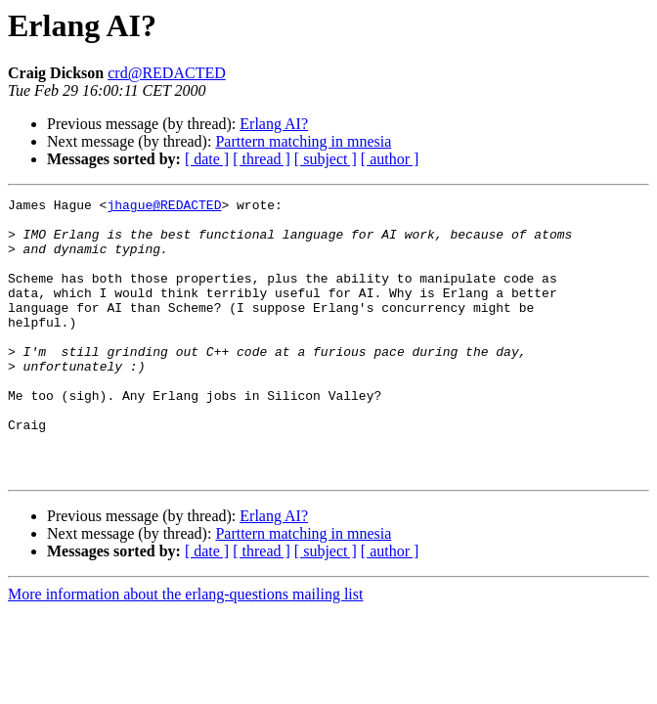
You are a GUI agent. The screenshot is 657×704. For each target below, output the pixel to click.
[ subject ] (325, 159)
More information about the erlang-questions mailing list (185, 649)
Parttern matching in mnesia (303, 141)
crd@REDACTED (167, 73)
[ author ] (390, 159)
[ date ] (207, 159)
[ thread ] (261, 159)
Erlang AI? (274, 123)
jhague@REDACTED (164, 207)
